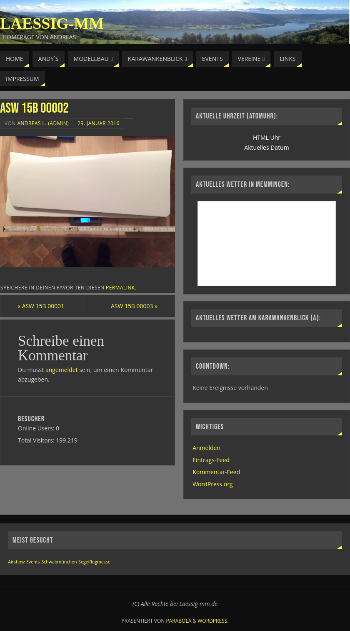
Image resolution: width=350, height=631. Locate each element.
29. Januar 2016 (99, 123)
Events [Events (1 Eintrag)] (33, 562)
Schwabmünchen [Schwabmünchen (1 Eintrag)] (59, 562)
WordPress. (213, 620)
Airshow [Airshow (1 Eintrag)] (16, 562)
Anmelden (206, 448)
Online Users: (37, 428)
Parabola (179, 620)
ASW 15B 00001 (41, 306)
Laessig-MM (52, 23)
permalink (120, 287)
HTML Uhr (266, 137)
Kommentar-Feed (216, 472)
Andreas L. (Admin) (43, 123)
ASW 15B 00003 (133, 306)
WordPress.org (212, 484)
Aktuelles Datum (266, 147)
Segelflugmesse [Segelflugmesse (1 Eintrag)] (94, 562)
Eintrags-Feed (211, 460)
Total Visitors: (37, 440)
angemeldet (61, 370)
